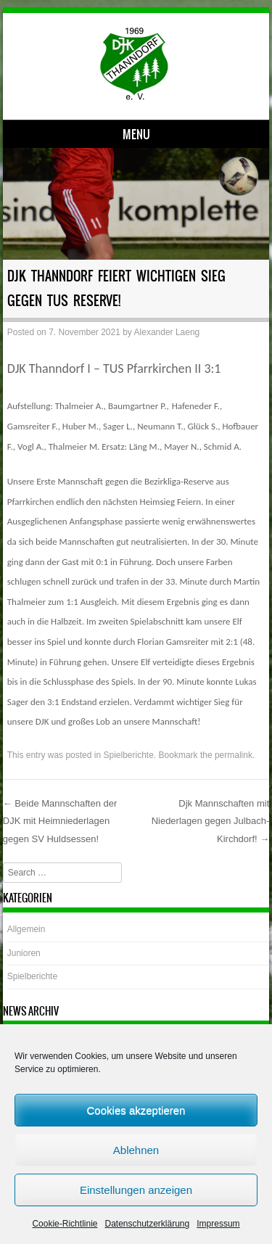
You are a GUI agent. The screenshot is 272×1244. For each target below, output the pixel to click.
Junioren (24, 953)
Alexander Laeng (167, 332)
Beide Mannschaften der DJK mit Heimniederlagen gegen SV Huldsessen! (60, 821)
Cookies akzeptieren (136, 1110)
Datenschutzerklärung (146, 1224)
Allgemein (26, 929)
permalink (233, 755)
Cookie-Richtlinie (64, 1224)
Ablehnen (136, 1150)
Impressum (218, 1224)
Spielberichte (128, 755)
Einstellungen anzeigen (136, 1190)
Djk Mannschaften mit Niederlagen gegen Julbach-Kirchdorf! (211, 821)
